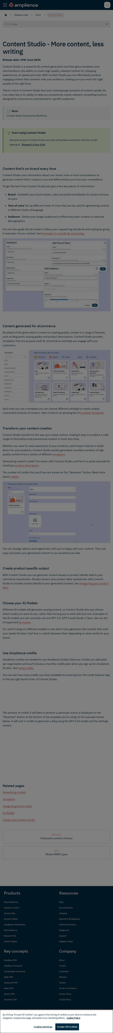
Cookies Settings (43, 1026)
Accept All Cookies (67, 1026)
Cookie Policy (73, 1018)
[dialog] (56, 1021)
